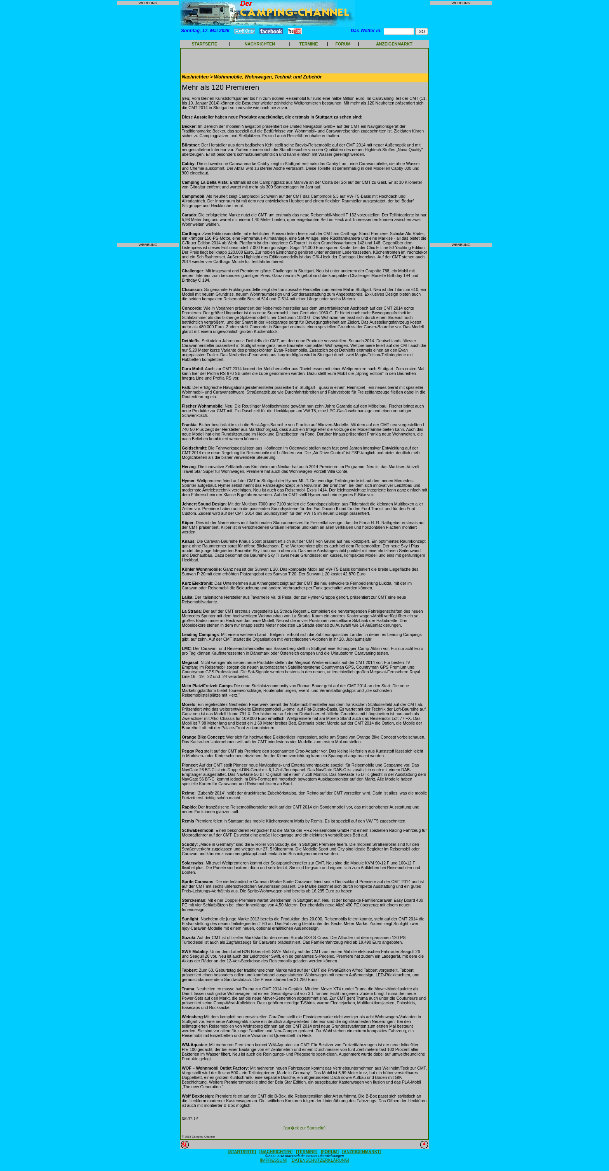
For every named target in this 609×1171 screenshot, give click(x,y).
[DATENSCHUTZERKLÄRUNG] (320, 1160)
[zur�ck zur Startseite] (304, 1128)
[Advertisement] (148, 123)
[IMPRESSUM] (273, 1160)
